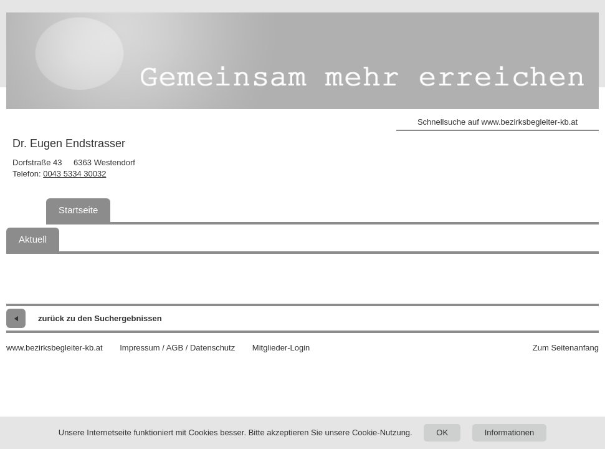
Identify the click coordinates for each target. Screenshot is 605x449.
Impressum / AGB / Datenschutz (177, 347)
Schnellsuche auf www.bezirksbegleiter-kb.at (497, 122)
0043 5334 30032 (74, 173)
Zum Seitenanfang (566, 347)
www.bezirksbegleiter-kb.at (54, 347)
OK (442, 432)
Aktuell (33, 239)
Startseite (78, 210)
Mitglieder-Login (281, 347)
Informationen (510, 432)
